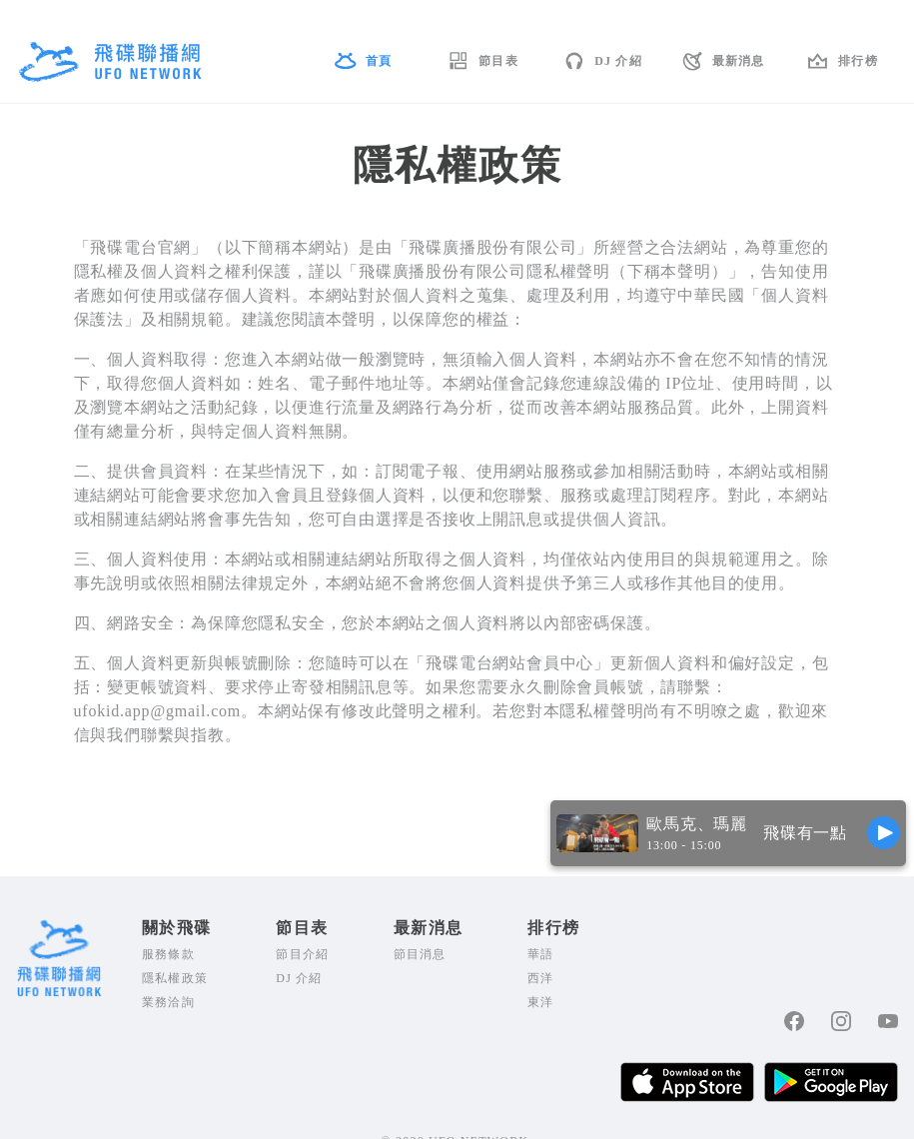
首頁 (379, 61)
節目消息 (420, 954)
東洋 (540, 1002)
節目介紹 (302, 954)
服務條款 (168, 954)
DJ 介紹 (618, 61)
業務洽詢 (168, 1002)
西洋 (540, 978)
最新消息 (738, 61)
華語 (540, 954)
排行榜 (858, 61)
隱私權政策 (175, 978)
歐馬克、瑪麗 (696, 823)
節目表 (498, 61)
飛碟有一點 (805, 832)
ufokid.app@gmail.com (158, 710)
